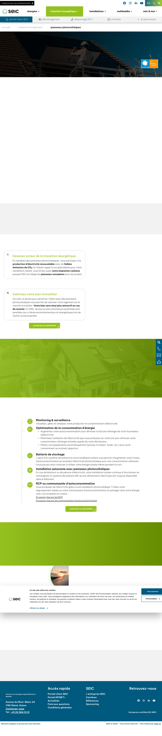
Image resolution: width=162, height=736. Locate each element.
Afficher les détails (37, 731)
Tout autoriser (143, 715)
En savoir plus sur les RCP (50, 505)
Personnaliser (143, 722)
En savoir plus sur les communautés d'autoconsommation (67, 509)
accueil (6, 27)
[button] (159, 342)
